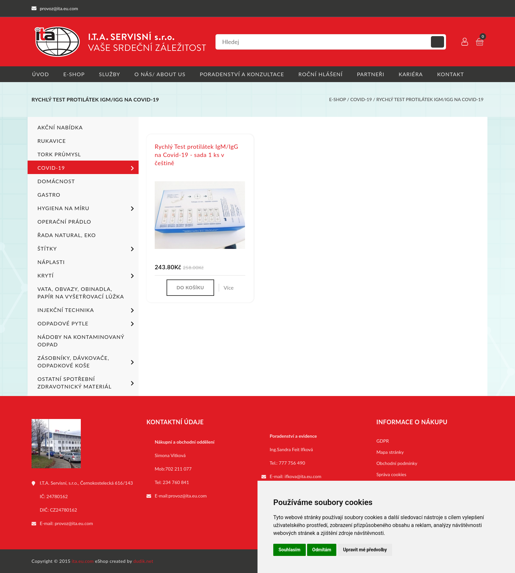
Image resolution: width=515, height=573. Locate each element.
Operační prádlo (64, 221)
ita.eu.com (83, 561)
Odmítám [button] (321, 549)
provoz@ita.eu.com (74, 523)
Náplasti (51, 262)
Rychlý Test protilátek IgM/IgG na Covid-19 (429, 99)
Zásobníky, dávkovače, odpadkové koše (86, 361)
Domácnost (56, 181)
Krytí (86, 276)
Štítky (86, 249)
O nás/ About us (161, 74)
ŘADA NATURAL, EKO (66, 235)
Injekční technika (86, 310)
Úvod (40, 74)
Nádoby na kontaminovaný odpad (80, 340)
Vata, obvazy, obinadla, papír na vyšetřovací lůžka (80, 292)
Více (229, 288)
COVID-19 (361, 99)
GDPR (382, 441)
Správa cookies (391, 474)
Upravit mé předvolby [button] (365, 549)
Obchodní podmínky (396, 463)
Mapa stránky (390, 452)
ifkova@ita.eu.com (303, 476)
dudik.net (144, 561)
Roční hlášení (323, 74)
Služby (110, 74)
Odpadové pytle (86, 324)
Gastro (48, 194)
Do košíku (190, 288)
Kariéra (414, 74)
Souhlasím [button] (290, 549)
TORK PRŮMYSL (59, 154)
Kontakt (454, 74)
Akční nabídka (60, 127)
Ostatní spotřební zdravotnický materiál (86, 382)
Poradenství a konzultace (243, 74)
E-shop (74, 74)
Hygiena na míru (86, 208)
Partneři (373, 74)
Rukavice (51, 141)
